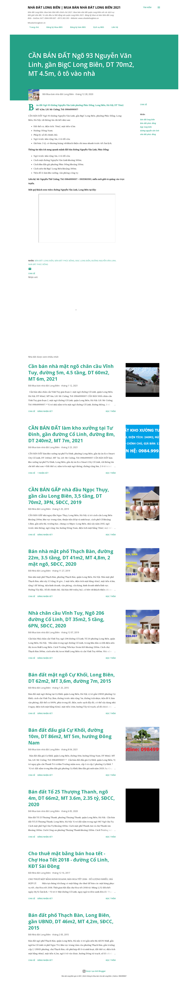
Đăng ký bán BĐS (76, 27)
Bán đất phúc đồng (148, 123)
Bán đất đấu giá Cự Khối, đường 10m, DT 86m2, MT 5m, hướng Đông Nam (70, 736)
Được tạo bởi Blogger (94, 971)
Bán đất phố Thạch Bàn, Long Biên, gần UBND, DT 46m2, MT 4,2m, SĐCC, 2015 (70, 921)
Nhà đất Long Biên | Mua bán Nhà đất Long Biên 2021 (74, 7)
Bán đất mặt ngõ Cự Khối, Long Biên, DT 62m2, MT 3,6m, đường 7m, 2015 (71, 677)
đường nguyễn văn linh (149, 130)
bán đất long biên (147, 119)
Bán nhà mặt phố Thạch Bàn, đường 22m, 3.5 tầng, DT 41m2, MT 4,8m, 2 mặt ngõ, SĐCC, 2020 (70, 557)
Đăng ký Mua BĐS (53, 27)
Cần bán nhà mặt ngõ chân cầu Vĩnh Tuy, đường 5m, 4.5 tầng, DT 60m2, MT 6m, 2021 (71, 372)
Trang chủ (32, 27)
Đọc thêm (111, 411)
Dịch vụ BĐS (97, 27)
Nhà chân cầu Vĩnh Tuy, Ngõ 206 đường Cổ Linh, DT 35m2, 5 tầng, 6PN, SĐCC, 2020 (66, 619)
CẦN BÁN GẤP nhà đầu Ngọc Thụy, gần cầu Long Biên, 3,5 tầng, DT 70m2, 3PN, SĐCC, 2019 (68, 495)
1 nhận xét (43, 473)
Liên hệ (113, 27)
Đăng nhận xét (45, 411)
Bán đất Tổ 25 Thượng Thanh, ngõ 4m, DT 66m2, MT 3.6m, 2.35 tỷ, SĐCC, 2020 (71, 798)
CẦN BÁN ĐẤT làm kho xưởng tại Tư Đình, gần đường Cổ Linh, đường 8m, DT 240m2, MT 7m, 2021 (71, 434)
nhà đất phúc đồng (148, 134)
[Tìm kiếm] (147, 7)
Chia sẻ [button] (143, 104)
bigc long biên (146, 127)
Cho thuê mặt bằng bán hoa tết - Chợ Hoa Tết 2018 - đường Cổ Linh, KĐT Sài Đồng (68, 859)
